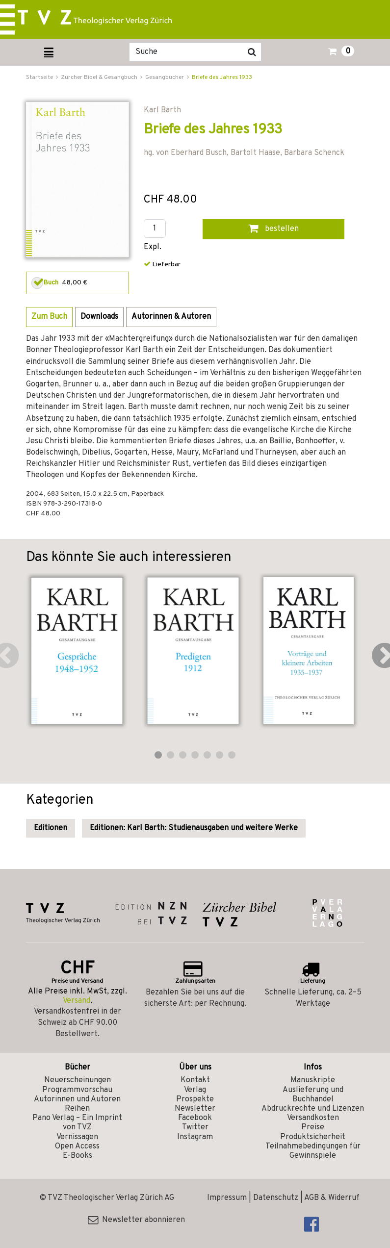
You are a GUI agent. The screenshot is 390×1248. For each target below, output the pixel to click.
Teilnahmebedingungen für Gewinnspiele (313, 1151)
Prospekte (195, 1099)
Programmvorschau (77, 1090)
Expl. (152, 247)
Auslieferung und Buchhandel (313, 1094)
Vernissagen (77, 1137)
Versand (76, 1001)
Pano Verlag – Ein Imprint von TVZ (77, 1122)
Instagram (195, 1137)
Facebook (195, 1118)
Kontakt (195, 1080)
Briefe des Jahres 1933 (222, 77)
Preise (312, 1127)
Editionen (50, 828)
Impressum (227, 1198)
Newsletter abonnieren (136, 1220)
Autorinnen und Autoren (77, 1099)
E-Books (77, 1156)
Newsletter (195, 1109)
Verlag (195, 1090)
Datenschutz (275, 1198)
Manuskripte (312, 1080)
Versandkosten (313, 1118)
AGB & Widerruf (332, 1198)
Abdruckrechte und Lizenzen (312, 1109)
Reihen (77, 1109)
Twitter (195, 1127)
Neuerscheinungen (77, 1080)
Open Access (77, 1146)
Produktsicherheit (312, 1137)
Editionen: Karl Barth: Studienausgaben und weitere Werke (194, 828)
